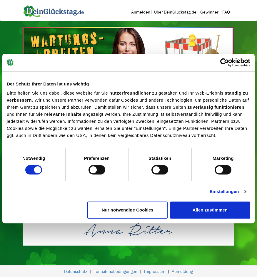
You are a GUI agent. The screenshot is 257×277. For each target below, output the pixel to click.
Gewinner (209, 12)
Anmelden (140, 12)
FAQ (226, 12)
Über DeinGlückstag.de (175, 12)
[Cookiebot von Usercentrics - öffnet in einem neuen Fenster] (224, 62)
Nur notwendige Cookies (127, 209)
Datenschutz (75, 271)
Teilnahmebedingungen (115, 271)
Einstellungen (224, 191)
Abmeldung (182, 271)
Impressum (154, 271)
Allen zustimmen (210, 209)
